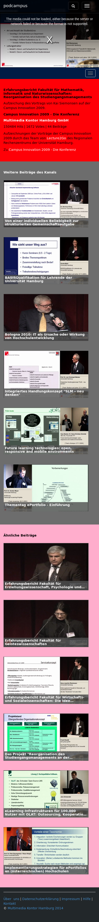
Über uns (11, 899)
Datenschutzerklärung (40, 899)
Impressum (71, 899)
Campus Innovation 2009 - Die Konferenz (42, 150)
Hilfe (87, 899)
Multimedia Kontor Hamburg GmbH (36, 120)
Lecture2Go (56, 138)
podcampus (15, 5)
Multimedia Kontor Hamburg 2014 (35, 908)
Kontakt (9, 904)
